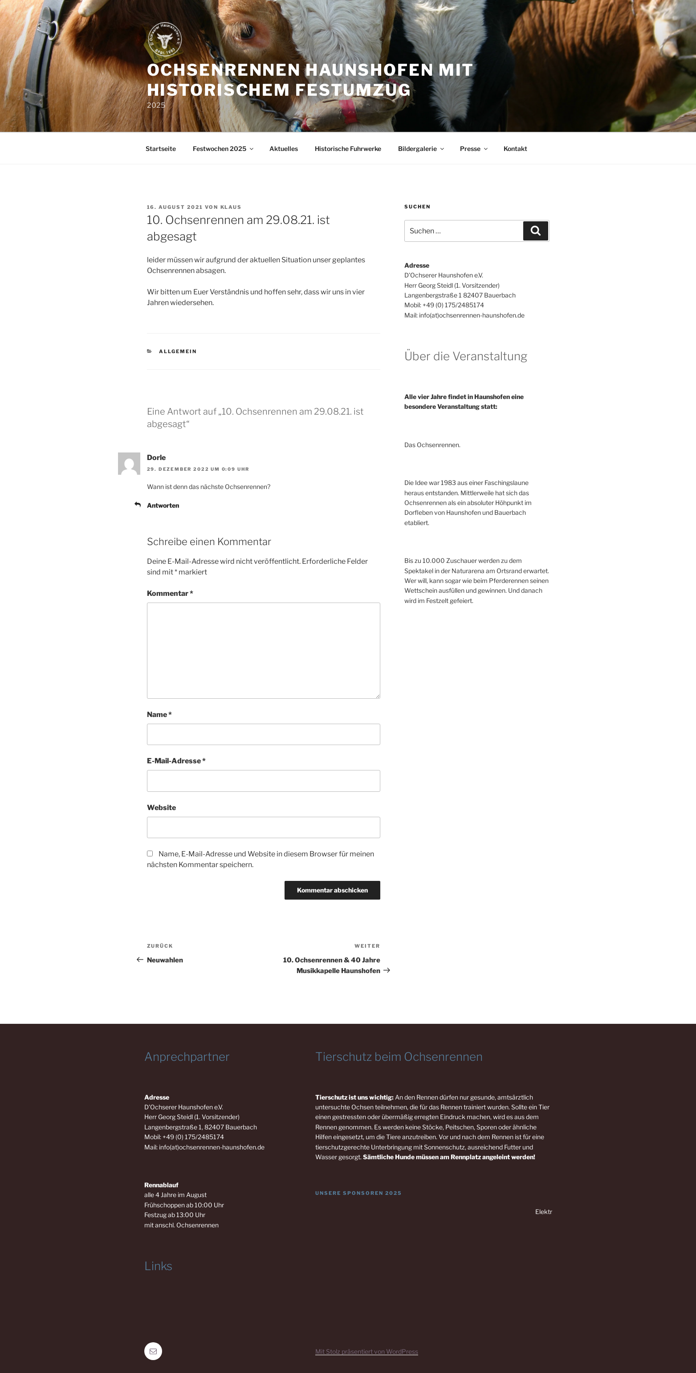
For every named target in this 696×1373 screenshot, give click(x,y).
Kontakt (515, 148)
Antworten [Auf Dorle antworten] (163, 505)
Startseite (161, 148)
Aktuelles (283, 148)
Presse (474, 148)
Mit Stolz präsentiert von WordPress (366, 1351)
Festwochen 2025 (224, 148)
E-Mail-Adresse (176, 761)
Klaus (231, 207)
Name (159, 714)
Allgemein (178, 351)
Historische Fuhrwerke (348, 148)
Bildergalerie (421, 148)
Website (161, 807)
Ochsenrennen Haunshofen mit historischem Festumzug (311, 80)
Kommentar (170, 593)
